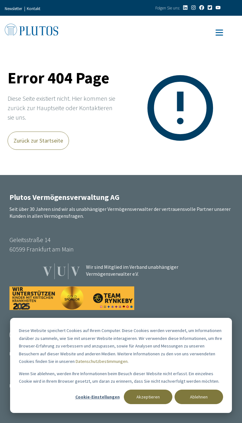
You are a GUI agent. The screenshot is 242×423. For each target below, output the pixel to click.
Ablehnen (199, 397)
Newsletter (13, 8)
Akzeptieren (148, 397)
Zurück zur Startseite (38, 140)
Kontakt (33, 8)
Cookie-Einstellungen (97, 397)
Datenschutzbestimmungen (102, 361)
